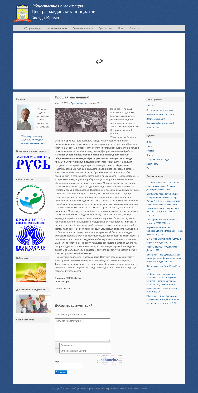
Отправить (61, 372)
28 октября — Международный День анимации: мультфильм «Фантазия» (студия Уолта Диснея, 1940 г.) (164, 258)
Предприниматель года (158, 159)
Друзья (150, 155)
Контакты (134, 28)
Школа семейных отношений (160, 123)
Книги (149, 146)
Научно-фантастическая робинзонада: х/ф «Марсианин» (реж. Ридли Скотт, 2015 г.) (165, 231)
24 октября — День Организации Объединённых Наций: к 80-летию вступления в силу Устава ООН (163, 299)
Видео (150, 142)
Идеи (120, 28)
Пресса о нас (105, 28)
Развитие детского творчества (161, 114)
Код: (57, 361)
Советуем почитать (83, 28)
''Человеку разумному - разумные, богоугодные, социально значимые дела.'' (32, 140)
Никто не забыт (154, 127)
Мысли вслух (153, 164)
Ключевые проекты (57, 28)
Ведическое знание (156, 119)
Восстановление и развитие (160, 110)
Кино (149, 168)
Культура (151, 106)
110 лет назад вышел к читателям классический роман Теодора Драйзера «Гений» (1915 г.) (163, 186)
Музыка (150, 151)
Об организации (32, 28)
